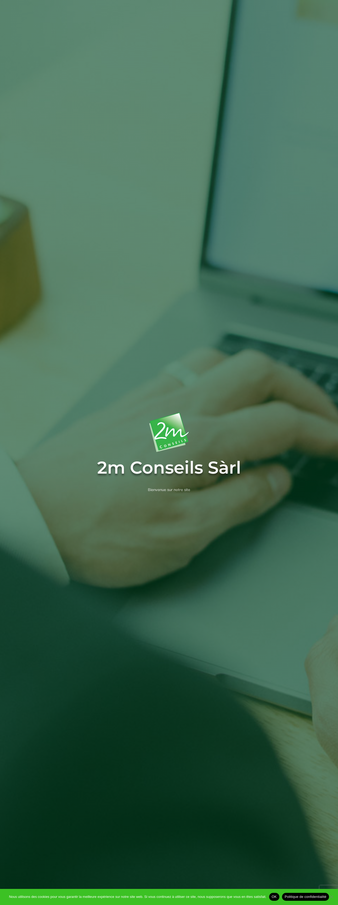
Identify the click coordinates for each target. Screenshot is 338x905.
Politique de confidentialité (305, 897)
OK (274, 897)
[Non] (331, 896)
